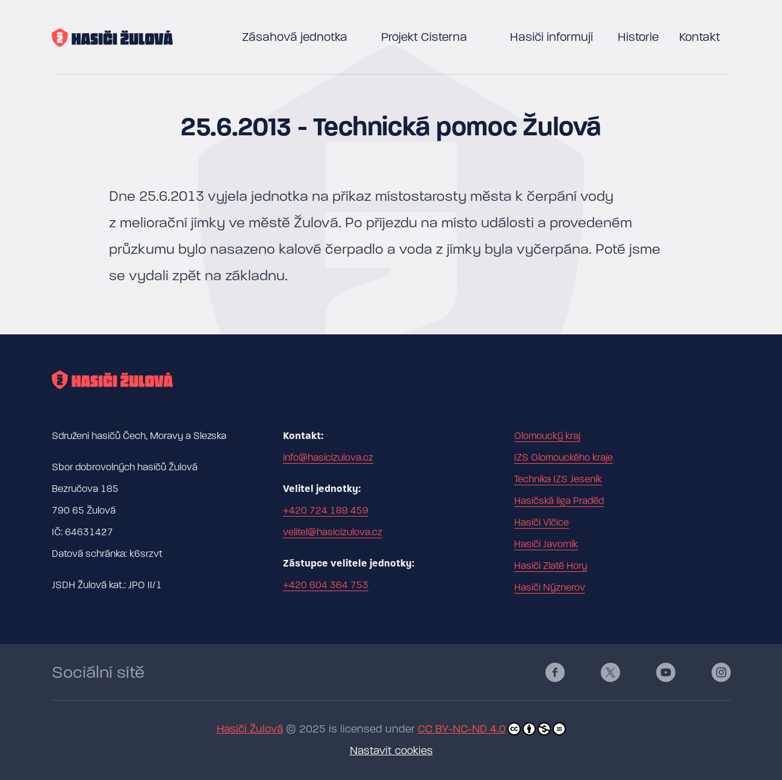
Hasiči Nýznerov (549, 587)
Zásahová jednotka (294, 37)
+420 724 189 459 (325, 510)
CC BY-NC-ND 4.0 (492, 728)
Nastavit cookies (391, 751)
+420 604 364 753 (325, 585)
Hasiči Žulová (250, 729)
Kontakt (699, 37)
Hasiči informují (551, 37)
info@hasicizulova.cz (328, 457)
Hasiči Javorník (546, 544)
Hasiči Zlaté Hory (550, 565)
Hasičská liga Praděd (559, 501)
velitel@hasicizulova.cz (332, 532)
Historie (638, 37)
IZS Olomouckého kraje (563, 457)
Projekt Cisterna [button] (424, 37)
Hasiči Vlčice (541, 522)
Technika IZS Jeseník (558, 479)
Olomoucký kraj (547, 436)
